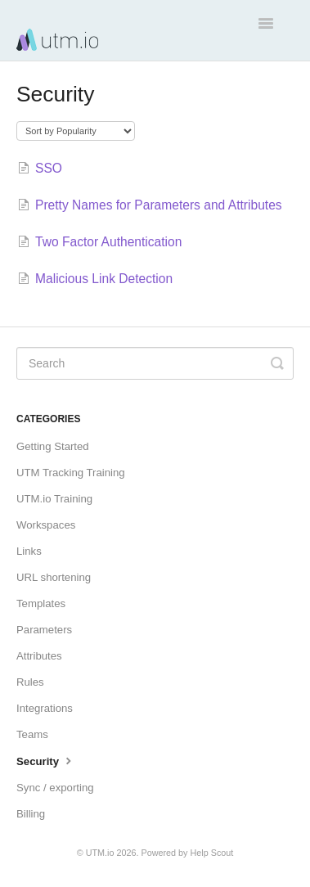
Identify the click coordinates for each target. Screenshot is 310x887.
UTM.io (100, 853)
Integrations (44, 708)
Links (29, 551)
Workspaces (45, 525)
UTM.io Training (54, 499)
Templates (40, 603)
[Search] (155, 363)
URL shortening (53, 577)
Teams (32, 734)
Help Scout (211, 853)
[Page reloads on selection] (75, 131)
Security (45, 760)
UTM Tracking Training (70, 472)
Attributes (39, 656)
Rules (30, 682)
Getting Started (52, 446)
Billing (30, 814)
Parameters (44, 630)
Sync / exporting (55, 787)
